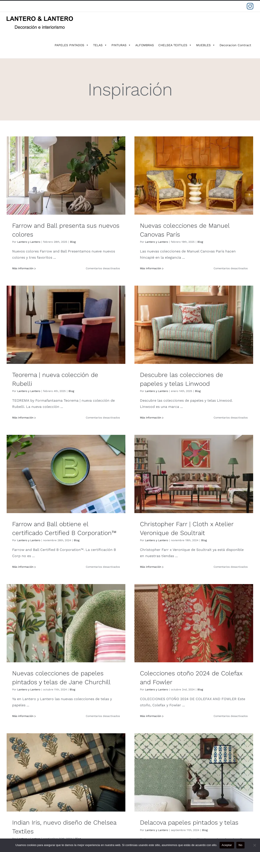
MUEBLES (205, 45)
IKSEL (14, 759)
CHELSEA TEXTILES (175, 45)
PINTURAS (121, 45)
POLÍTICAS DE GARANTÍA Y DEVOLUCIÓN (44, 802)
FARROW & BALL (23, 737)
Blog (73, 241)
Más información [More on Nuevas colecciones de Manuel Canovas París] (109, 268)
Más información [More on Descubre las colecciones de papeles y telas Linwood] (26, 409)
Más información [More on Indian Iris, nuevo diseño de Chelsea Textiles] (188, 569)
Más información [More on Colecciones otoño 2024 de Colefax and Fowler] (109, 565)
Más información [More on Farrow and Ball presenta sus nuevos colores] (22, 268)
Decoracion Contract (235, 45)
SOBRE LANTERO (24, 770)
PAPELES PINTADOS (72, 45)
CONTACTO (19, 813)
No (240, 845)
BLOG (14, 791)
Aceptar (227, 845)
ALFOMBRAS (144, 45)
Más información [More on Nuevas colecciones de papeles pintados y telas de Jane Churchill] (22, 565)
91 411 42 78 (193, 753)
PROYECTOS (19, 780)
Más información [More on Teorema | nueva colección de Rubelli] (188, 271)
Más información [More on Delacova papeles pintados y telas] (26, 700)
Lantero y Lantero (28, 241)
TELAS (100, 45)
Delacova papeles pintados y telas (64, 666)
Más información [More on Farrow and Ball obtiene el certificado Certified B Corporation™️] (105, 412)
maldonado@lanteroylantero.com (193, 781)
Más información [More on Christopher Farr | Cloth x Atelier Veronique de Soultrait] (192, 412)
